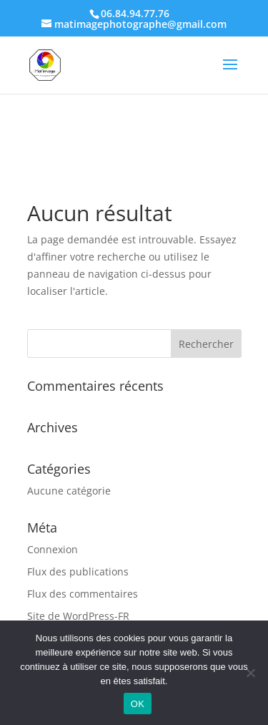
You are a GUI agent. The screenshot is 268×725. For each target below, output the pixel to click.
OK (137, 704)
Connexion (52, 549)
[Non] (250, 673)
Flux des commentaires (82, 593)
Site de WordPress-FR (78, 616)
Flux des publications (78, 571)
